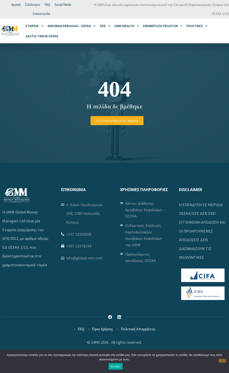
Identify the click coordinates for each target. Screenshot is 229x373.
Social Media (62, 5)
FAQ (47, 5)
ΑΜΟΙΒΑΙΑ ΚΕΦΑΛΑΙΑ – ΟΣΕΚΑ (72, 27)
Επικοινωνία (41, 15)
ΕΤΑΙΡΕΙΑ (34, 27)
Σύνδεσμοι (32, 5)
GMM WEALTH (126, 27)
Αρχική (16, 5)
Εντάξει (115, 366)
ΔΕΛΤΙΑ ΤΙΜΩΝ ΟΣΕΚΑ (41, 38)
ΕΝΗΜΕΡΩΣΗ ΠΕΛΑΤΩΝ (162, 27)
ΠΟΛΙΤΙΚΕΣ (197, 27)
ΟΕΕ (105, 27)
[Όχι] (222, 361)
